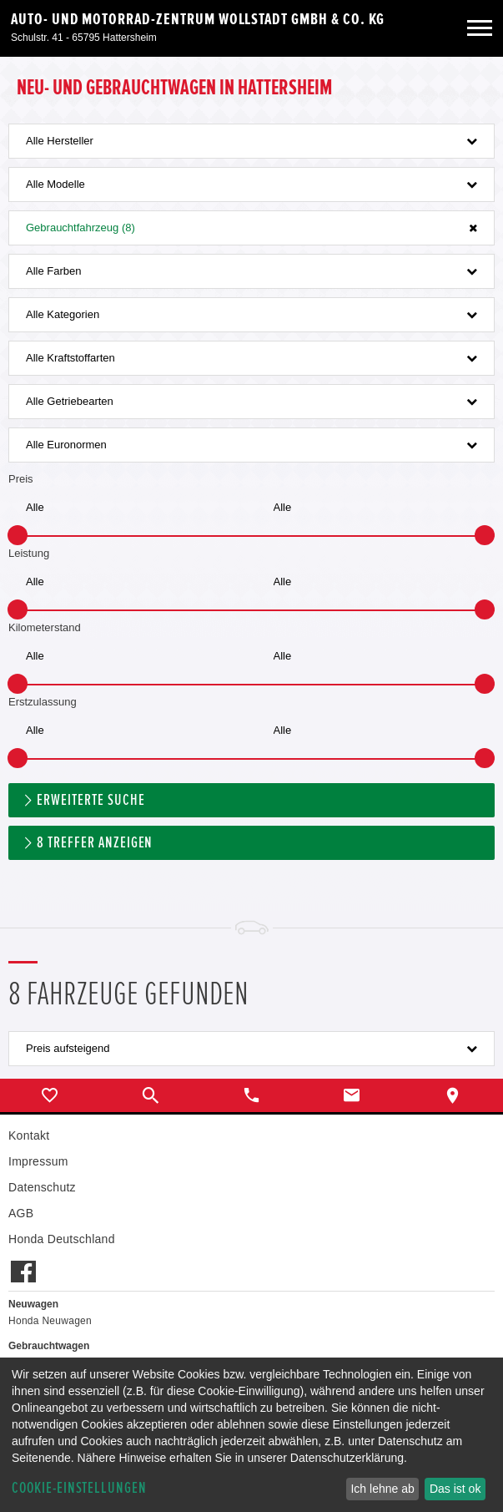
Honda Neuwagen (50, 1321)
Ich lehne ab (382, 1488)
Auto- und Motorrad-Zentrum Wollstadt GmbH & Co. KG (198, 19)
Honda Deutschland (61, 1239)
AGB (20, 1213)
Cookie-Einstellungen (79, 1488)
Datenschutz (42, 1187)
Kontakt (28, 1135)
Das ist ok (455, 1488)
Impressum (38, 1161)
